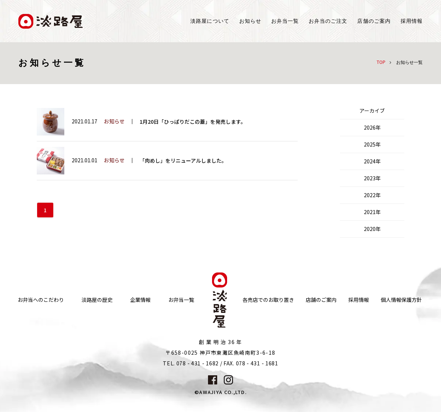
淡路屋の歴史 (97, 299)
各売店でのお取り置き (268, 299)
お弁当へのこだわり (41, 299)
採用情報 (412, 21)
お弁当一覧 (285, 21)
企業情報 (140, 299)
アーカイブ (372, 110)
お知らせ (250, 21)
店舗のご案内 (321, 299)
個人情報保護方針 (401, 299)
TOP (381, 62)
